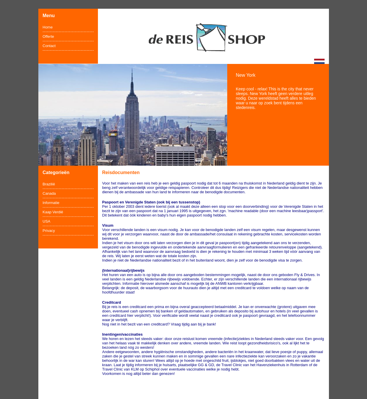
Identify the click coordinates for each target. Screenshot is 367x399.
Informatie (51, 203)
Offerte (48, 36)
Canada (49, 193)
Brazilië (49, 184)
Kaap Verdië (53, 212)
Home (48, 27)
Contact (49, 46)
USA (47, 221)
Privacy (49, 230)
